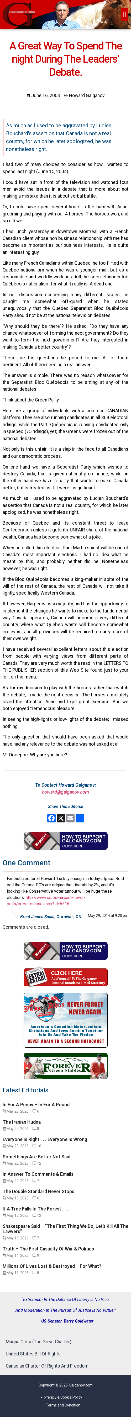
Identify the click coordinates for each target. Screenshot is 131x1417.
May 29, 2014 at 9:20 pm (108, 915)
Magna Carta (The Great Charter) (38, 1341)
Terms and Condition (63, 1405)
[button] (124, 14)
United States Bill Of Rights (33, 1353)
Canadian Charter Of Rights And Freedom (47, 1366)
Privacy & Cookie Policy (63, 1397)
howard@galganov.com (65, 792)
